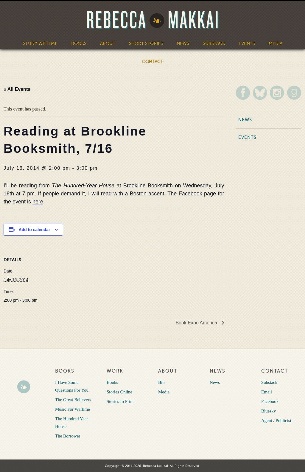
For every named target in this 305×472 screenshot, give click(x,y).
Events (247, 43)
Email (266, 392)
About (107, 43)
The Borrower (67, 436)
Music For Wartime (72, 409)
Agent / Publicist (276, 420)
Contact (152, 61)
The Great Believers (73, 399)
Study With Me (40, 43)
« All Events (17, 89)
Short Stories (146, 43)
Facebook (269, 401)
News (183, 43)
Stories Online (119, 392)
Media (275, 43)
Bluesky (268, 411)
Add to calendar (34, 229)
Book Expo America (196, 322)
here (37, 202)
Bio (161, 382)
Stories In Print (120, 401)
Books (78, 43)
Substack (214, 43)
